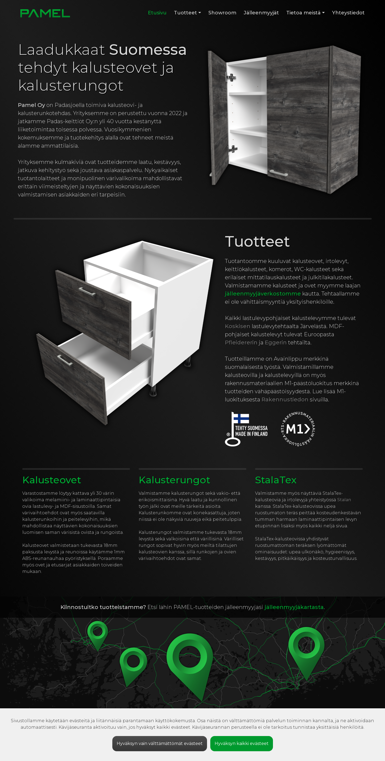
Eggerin (276, 342)
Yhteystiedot (348, 13)
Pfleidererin (241, 342)
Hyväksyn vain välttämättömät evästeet (160, 743)
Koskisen (237, 326)
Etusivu (157, 13)
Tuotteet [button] (185, 13)
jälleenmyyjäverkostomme (263, 293)
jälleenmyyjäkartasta (294, 607)
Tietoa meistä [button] (303, 13)
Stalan (344, 499)
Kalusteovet (51, 480)
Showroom (222, 13)
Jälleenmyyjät (261, 13)
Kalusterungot (174, 480)
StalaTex (276, 480)
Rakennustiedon (285, 399)
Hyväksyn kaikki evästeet (242, 743)
